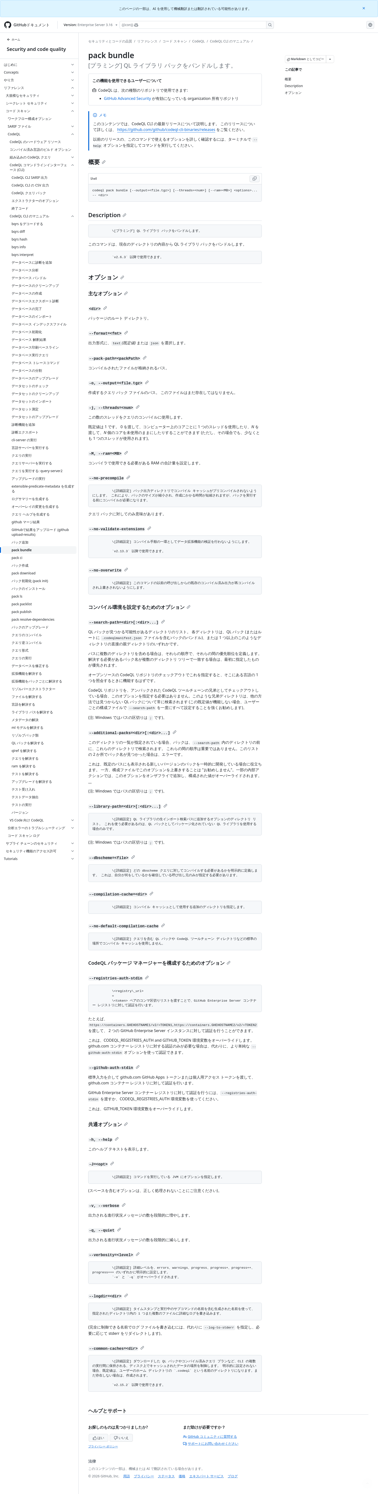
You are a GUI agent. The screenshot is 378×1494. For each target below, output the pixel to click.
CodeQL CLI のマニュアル (230, 41)
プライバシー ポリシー (103, 1446)
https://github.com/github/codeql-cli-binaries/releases (166, 129)
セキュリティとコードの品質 (110, 41)
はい (98, 1437)
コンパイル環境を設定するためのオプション (139, 607)
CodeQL (198, 41)
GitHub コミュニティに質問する (210, 1436)
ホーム (13, 39)
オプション (106, 277)
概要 (97, 162)
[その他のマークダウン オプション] (330, 59)
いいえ (121, 1437)
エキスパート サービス (206, 1476)
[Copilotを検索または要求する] (197, 25)
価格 (182, 1476)
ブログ (233, 1476)
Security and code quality (36, 49)
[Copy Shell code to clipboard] (255, 178)
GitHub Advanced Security (127, 98)
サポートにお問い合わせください (210, 1443)
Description (107, 215)
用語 (126, 1476)
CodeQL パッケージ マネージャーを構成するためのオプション (159, 963)
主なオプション (108, 293)
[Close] (364, 8)
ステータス (166, 1476)
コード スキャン (174, 41)
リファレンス (147, 41)
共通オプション (108, 1124)
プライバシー (144, 1476)
